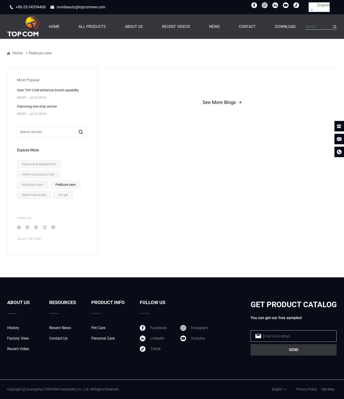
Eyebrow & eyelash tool (39, 164)
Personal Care (103, 338)
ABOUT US (134, 26)
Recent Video (18, 349)
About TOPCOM (29, 239)
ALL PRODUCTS (92, 26)
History (13, 328)
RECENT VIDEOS (176, 26)
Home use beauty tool (38, 174)
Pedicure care (65, 185)
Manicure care (32, 185)
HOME (54, 26)
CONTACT (247, 26)
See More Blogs (222, 102)
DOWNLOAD (285, 26)
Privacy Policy (306, 389)
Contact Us (58, 338)
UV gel (63, 195)
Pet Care (98, 328)
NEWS (214, 26)
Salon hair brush (34, 195)
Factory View (18, 338)
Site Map (328, 389)
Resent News (60, 328)
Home (17, 53)
